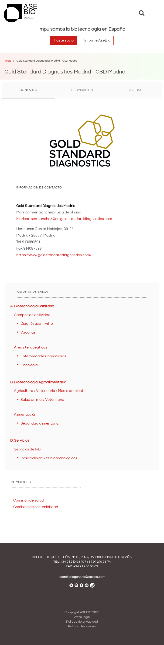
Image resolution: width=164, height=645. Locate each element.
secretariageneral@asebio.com (82, 577)
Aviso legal (82, 617)
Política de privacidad (82, 621)
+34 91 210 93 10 (72, 561)
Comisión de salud (28, 500)
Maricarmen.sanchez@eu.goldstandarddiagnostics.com (64, 219)
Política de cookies (82, 626)
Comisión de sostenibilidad (35, 507)
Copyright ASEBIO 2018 (82, 612)
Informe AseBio (97, 40)
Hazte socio (64, 40)
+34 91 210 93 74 (99, 561)
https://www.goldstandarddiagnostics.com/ (53, 255)
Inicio (8, 60)
